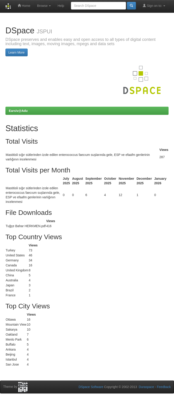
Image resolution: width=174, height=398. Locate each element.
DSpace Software (91, 387)
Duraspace (146, 387)
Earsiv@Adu (18, 111)
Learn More (16, 52)
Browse (44, 5)
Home (24, 5)
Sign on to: (154, 5)
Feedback (164, 387)
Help (61, 5)
